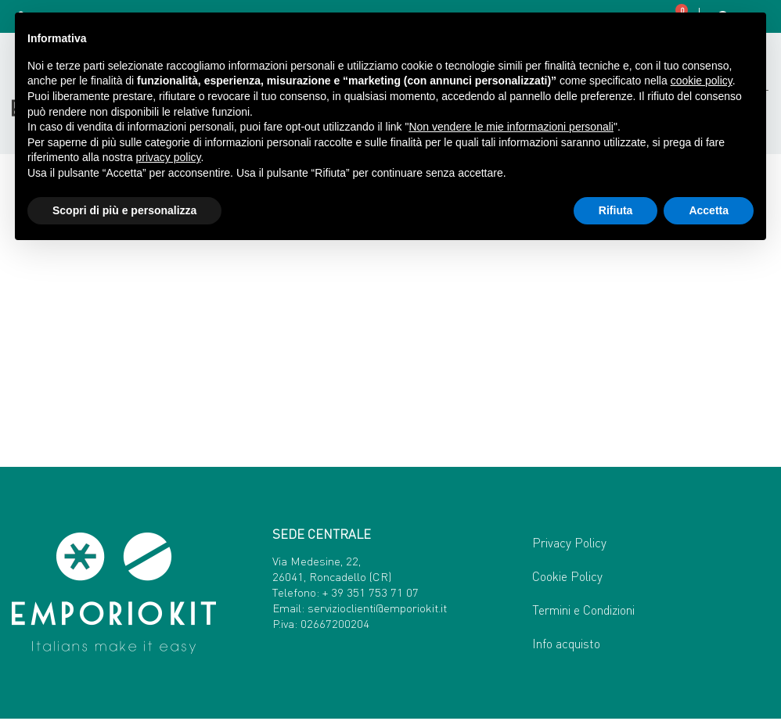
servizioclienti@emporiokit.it (377, 609)
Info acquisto (566, 645)
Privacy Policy (569, 544)
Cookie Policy (567, 578)
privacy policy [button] (168, 157)
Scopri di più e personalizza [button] (124, 210)
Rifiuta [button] (616, 210)
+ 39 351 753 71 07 (370, 593)
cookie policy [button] (701, 80)
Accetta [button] (709, 210)
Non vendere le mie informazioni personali (510, 126)
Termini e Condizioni (583, 612)
